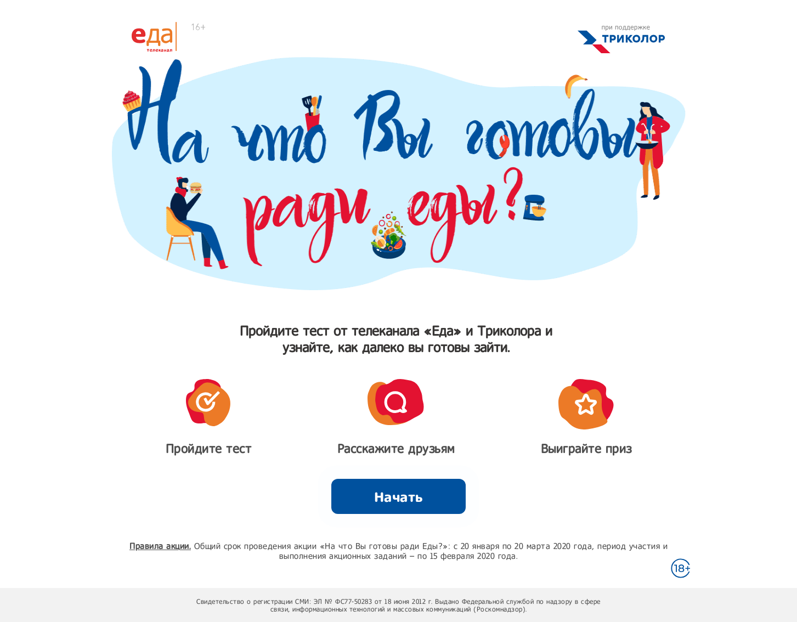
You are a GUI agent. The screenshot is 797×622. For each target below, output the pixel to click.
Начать (398, 497)
